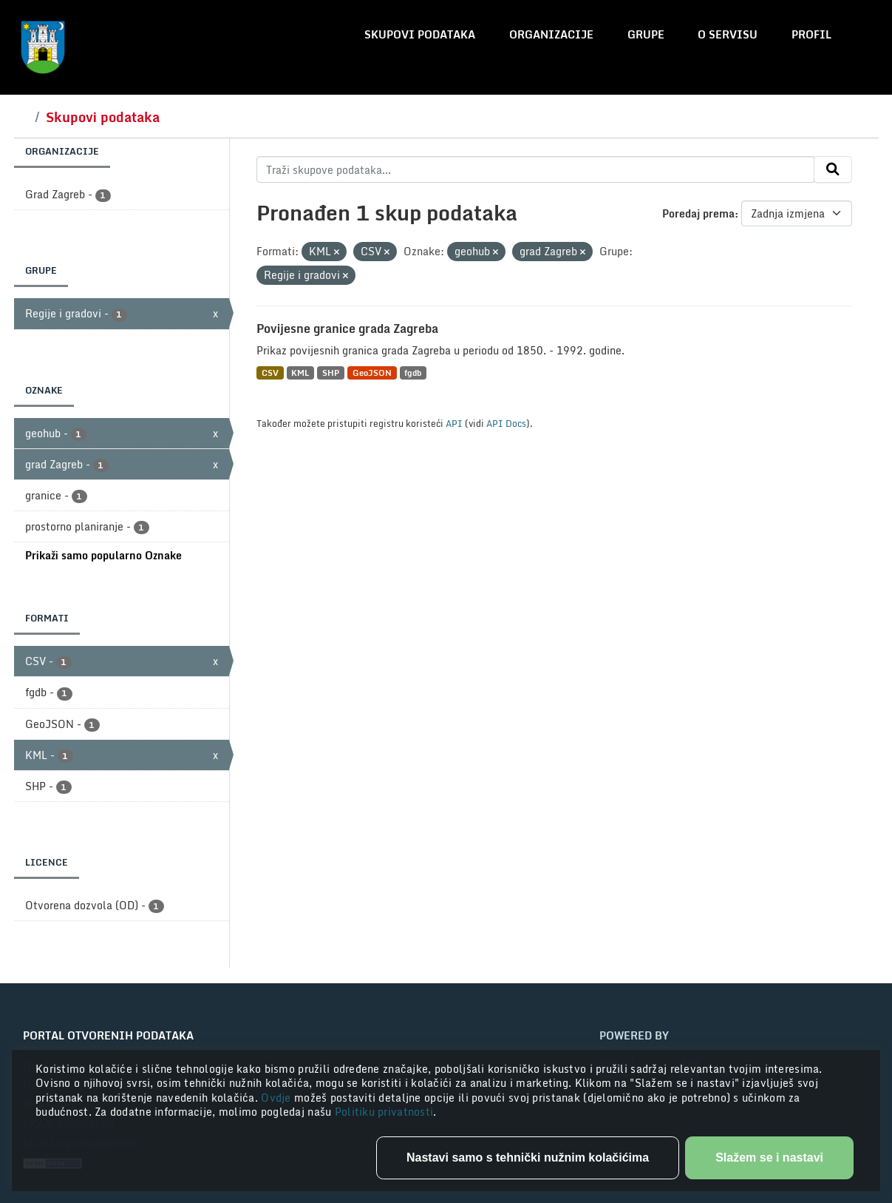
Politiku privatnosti (384, 1111)
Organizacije (551, 34)
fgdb (412, 372)
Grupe (645, 34)
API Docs (506, 423)
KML (300, 372)
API (454, 423)
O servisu (727, 34)
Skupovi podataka (419, 34)
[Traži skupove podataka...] (535, 169)
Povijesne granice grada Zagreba (347, 328)
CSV (270, 372)
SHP (330, 372)
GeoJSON (372, 372)
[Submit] (833, 169)
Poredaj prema (698, 213)
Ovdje (277, 1097)
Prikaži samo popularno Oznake (103, 555)
